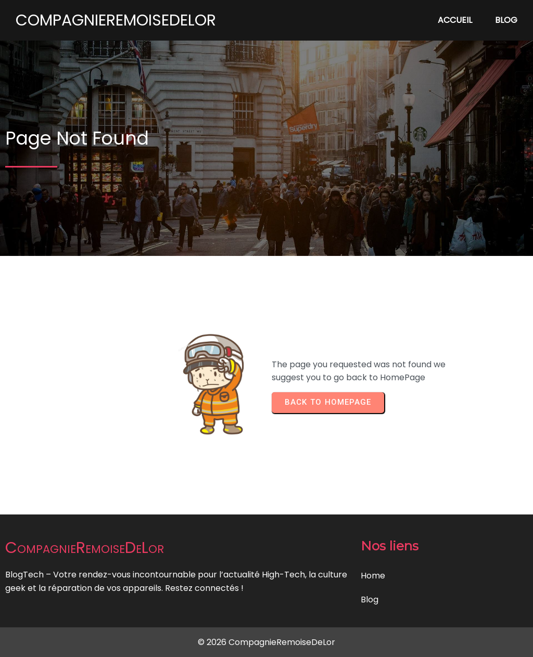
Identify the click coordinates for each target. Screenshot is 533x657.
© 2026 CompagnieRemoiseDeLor (266, 642)
